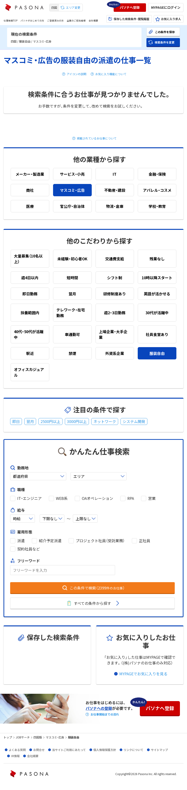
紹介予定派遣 (50, 540)
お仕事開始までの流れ (105, 714)
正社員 (144, 540)
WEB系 (62, 498)
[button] (130, 7)
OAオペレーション (97, 498)
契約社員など (28, 548)
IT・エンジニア (29, 498)
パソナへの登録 (99, 708)
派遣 (21, 540)
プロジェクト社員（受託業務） (100, 540)
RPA (130, 498)
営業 (152, 498)
